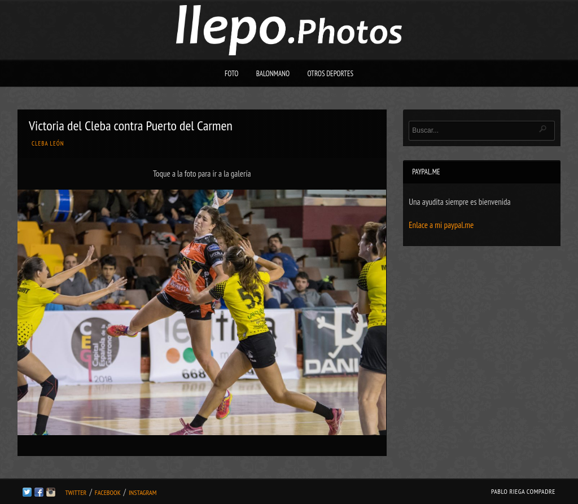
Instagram (142, 492)
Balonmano (273, 73)
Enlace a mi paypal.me (441, 225)
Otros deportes (330, 73)
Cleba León (48, 143)
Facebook (108, 492)
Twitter (75, 492)
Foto (232, 73)
